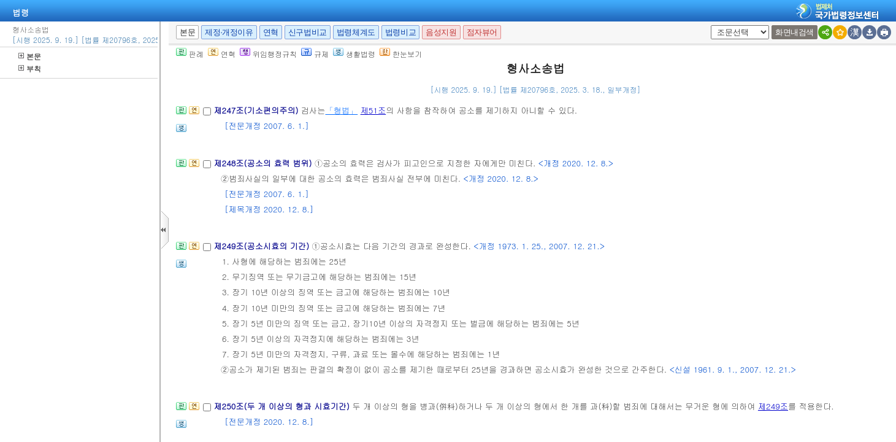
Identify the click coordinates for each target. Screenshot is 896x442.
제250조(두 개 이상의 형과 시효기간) (282, 406)
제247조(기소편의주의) (257, 110)
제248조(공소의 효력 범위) (263, 163)
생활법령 (354, 53)
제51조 (373, 110)
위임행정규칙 (268, 53)
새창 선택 (715, 25)
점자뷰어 (482, 32)
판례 (190, 53)
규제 (315, 53)
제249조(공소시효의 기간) (262, 246)
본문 (29, 56)
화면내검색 (794, 32)
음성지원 (441, 32)
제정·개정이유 (229, 32)
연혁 (270, 32)
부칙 (29, 68)
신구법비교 (307, 32)
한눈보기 (401, 53)
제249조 (773, 406)
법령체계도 (356, 32)
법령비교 (400, 32)
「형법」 (341, 110)
